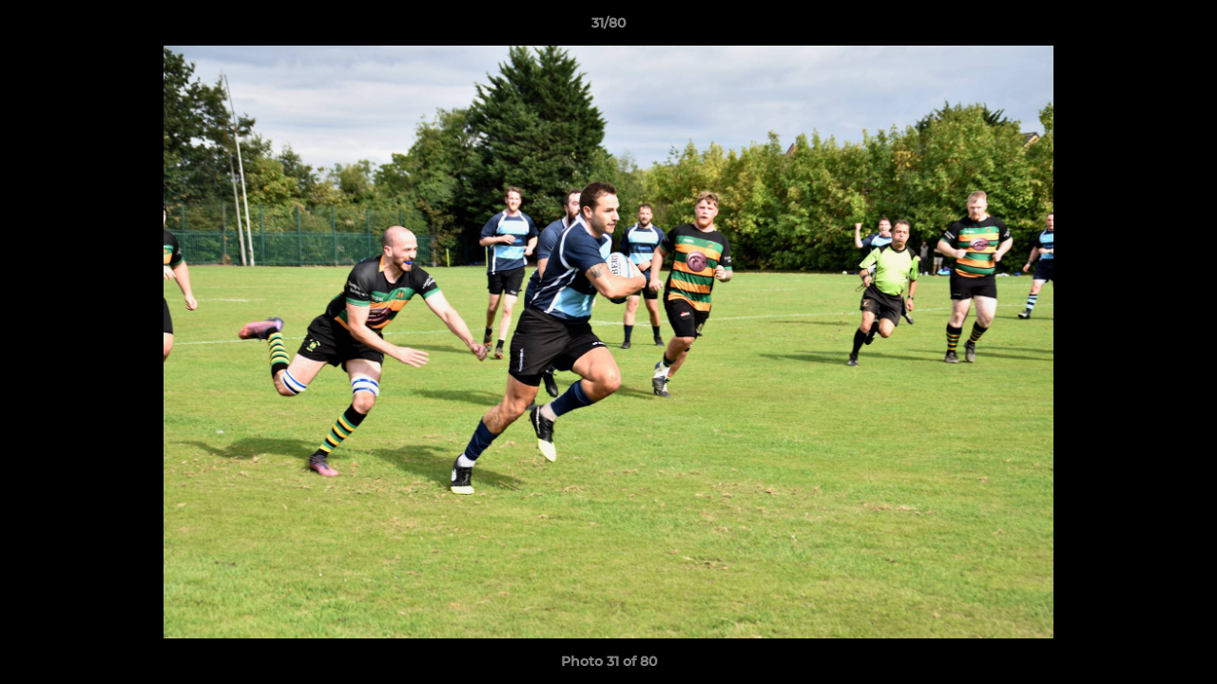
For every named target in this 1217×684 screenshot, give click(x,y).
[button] (1182, 27)
